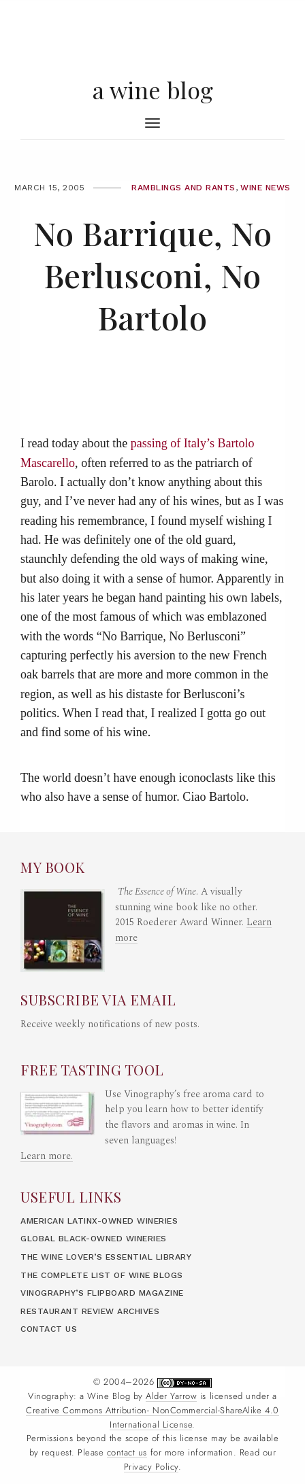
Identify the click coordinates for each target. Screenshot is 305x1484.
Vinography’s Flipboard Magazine (102, 1293)
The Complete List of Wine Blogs (101, 1275)
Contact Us (48, 1329)
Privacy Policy (151, 1467)
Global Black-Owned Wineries (93, 1238)
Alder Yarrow (171, 1396)
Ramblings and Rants (183, 187)
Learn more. (46, 1156)
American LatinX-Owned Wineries (99, 1221)
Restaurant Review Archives (89, 1311)
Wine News (265, 187)
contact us (127, 1453)
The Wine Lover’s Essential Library (105, 1257)
